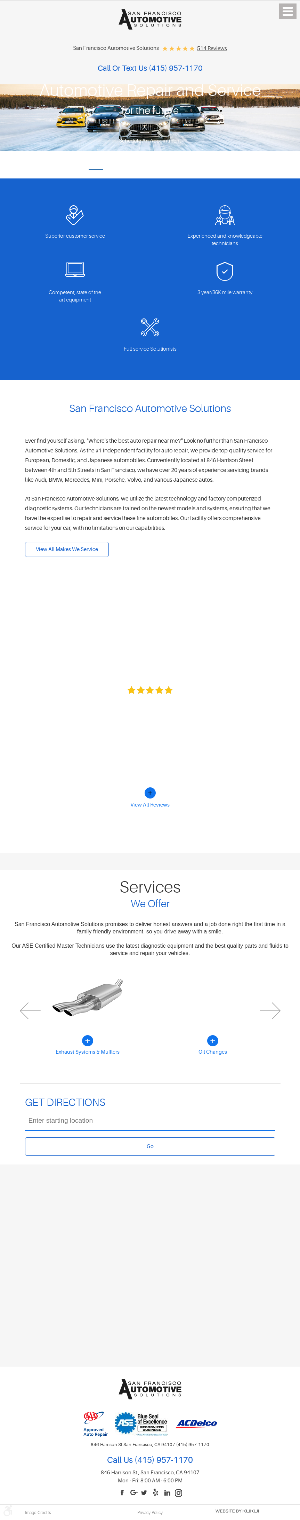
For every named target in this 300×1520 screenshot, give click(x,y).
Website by (237, 1511)
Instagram (179, 1493)
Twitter (145, 1493)
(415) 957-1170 (163, 1460)
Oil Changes (212, 1052)
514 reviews (212, 49)
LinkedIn (167, 1493)
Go (150, 1146)
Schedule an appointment (150, 141)
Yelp (156, 1493)
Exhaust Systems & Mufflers (88, 1052)
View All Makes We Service (67, 549)
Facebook (123, 1493)
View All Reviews (150, 805)
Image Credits (38, 1512)
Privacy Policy (150, 1512)
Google (134, 1493)
